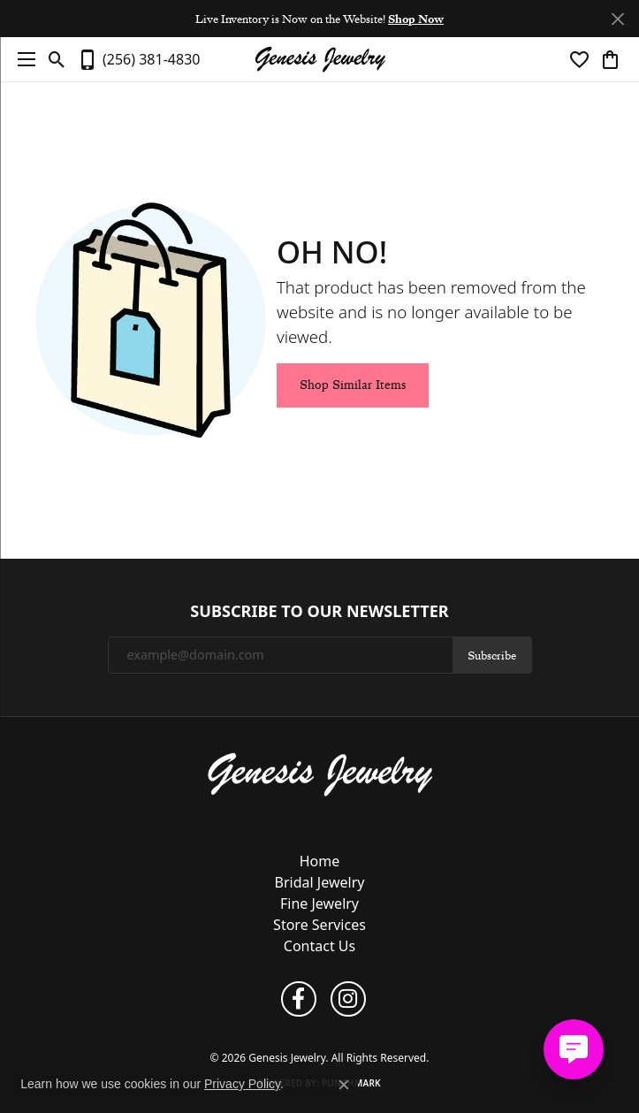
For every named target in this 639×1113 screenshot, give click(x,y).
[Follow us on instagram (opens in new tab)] (348, 999)
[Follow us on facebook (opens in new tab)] (298, 999)
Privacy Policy (225, 1028)
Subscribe (492, 655)
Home (320, 861)
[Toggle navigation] (22, 59)
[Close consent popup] (344, 1084)
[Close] (617, 19)
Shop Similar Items (353, 384)
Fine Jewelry (319, 903)
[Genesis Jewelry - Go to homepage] (319, 773)
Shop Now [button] (416, 19)
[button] (57, 59)
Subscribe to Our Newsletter (319, 611)
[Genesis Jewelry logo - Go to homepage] (320, 59)
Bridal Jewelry (320, 882)
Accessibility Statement (392, 1028)
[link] (138, 59)
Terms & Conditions (298, 1028)
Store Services (319, 924)
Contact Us (319, 946)
